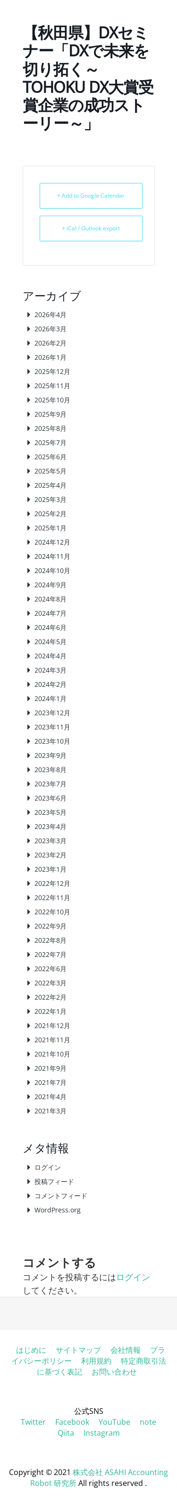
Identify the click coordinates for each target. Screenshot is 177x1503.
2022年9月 (50, 925)
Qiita (66, 1433)
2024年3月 (50, 669)
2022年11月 (52, 897)
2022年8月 (50, 940)
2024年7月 (50, 613)
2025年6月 (50, 456)
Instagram (102, 1433)
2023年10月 (52, 741)
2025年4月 (50, 485)
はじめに (31, 1350)
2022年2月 (50, 997)
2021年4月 (50, 1096)
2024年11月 (52, 556)
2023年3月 (50, 840)
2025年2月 (50, 513)
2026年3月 (50, 328)
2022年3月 (50, 982)
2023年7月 (50, 783)
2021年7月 (50, 1082)
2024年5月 (50, 641)
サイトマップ (78, 1350)
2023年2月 (50, 854)
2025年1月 (50, 527)
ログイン (47, 1167)
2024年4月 (50, 655)
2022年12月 (52, 883)
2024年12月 (52, 542)
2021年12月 (52, 1025)
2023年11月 (52, 726)
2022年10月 (52, 911)
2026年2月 (50, 342)
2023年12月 (52, 712)
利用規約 (96, 1361)
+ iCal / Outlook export (91, 228)
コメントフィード (60, 1195)
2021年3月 (50, 1110)
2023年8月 (50, 769)
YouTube (114, 1422)
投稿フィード (54, 1181)
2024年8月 (50, 598)
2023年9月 (50, 755)
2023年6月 (50, 797)
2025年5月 (50, 470)
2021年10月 (52, 1053)
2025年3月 (50, 499)
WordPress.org (57, 1209)
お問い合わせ (114, 1371)
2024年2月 (50, 684)
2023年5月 (50, 812)
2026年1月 (50, 357)
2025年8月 (50, 428)
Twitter (33, 1422)
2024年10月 (52, 570)
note (148, 1422)
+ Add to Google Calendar (91, 195)
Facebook (72, 1422)
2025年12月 (52, 371)
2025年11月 (52, 385)
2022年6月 (50, 968)
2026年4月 (50, 314)
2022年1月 (50, 1011)
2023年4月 (50, 826)
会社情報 (125, 1350)
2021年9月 (50, 1068)
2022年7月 (50, 954)
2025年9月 (50, 414)
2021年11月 (52, 1039)
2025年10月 (52, 399)
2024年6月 (50, 627)
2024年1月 (50, 698)
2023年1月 (50, 869)
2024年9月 (50, 584)
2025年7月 (50, 442)
